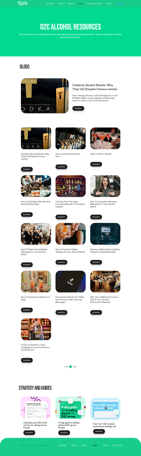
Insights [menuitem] (95, 445)
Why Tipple (51, 4)
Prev (66, 366)
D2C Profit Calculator (94, 4)
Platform (61, 4)
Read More (78, 108)
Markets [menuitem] (84, 445)
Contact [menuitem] (105, 445)
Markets (71, 4)
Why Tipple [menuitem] (62, 445)
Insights (80, 4)
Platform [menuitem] (74, 445)
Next (75, 366)
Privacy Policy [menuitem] (117, 445)
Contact (109, 4)
